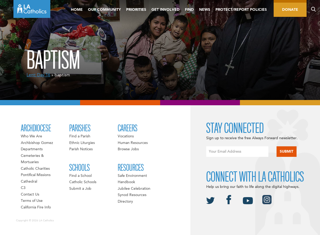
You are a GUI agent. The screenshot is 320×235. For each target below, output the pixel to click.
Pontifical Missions (36, 175)
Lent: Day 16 (38, 75)
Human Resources (133, 143)
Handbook (126, 182)
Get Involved (165, 10)
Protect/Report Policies (241, 10)
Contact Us (30, 194)
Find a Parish (79, 136)
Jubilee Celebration (134, 189)
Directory (125, 201)
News (204, 10)
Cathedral (29, 181)
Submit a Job (80, 189)
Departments (32, 149)
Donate (290, 10)
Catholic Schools (82, 182)
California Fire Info (36, 207)
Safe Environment (132, 176)
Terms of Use (32, 201)
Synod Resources (132, 195)
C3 (23, 188)
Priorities (136, 10)
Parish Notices (81, 149)
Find (189, 10)
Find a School (80, 176)
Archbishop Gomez (37, 143)
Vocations (126, 136)
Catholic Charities (35, 169)
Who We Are (31, 136)
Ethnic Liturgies (82, 143)
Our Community (104, 10)
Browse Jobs (128, 149)
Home (77, 10)
